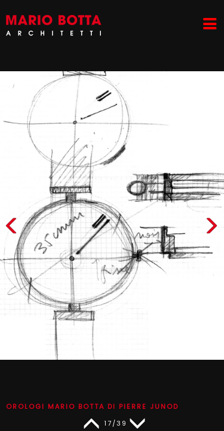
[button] (211, 228)
